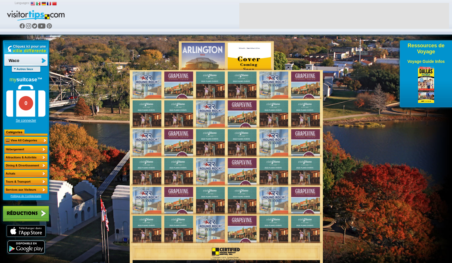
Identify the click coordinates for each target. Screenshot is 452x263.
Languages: (22, 3)
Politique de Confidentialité (26, 196)
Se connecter (26, 121)
